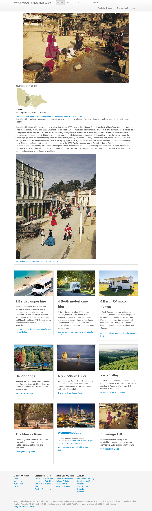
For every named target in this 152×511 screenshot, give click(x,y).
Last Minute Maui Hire (44, 478)
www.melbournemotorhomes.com (33, 2)
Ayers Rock (18, 484)
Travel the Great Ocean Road (70, 393)
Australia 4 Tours (105, 8)
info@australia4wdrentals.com (26, 507)
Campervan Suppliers (126, 8)
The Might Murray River (25, 451)
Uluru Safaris (61, 484)
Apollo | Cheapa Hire (43, 489)
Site (77, 3)
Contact (86, 3)
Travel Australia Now (64, 478)
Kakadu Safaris (62, 481)
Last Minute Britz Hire (44, 481)
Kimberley (18, 481)
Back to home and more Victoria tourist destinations (37, 261)
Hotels (95, 3)
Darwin (17, 486)
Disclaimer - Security (85, 478)
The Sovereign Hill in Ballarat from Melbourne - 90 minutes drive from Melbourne (49, 116)
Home (60, 3)
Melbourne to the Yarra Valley (112, 393)
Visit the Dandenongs (24, 393)
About (69, 3)
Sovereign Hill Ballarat (109, 449)
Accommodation (70, 432)
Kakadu (17, 478)
